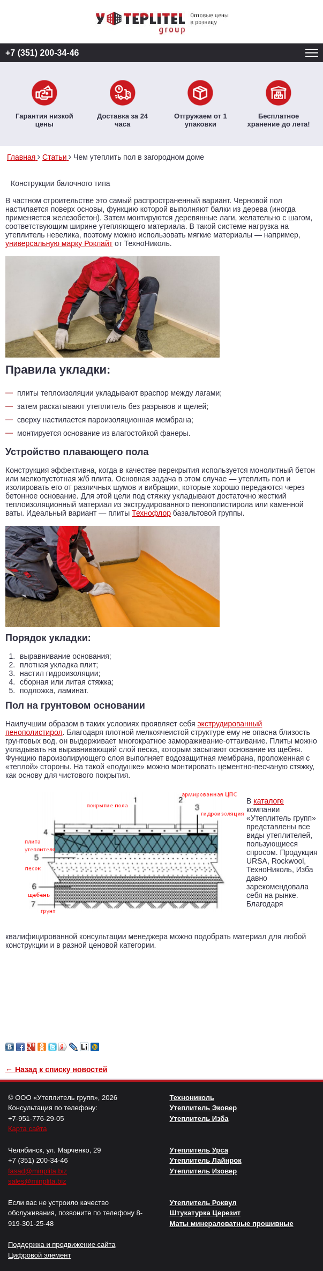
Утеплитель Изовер (203, 1171)
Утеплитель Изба (199, 1118)
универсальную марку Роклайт (58, 243)
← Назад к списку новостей (56, 1069)
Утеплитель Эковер (203, 1108)
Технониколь (192, 1098)
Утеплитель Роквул (203, 1203)
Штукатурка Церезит (205, 1213)
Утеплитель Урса (199, 1150)
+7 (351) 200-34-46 (42, 52)
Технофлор (151, 513)
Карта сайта (27, 1129)
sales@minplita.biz (37, 1181)
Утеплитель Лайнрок (206, 1160)
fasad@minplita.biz (37, 1171)
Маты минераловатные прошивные (232, 1224)
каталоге (268, 801)
